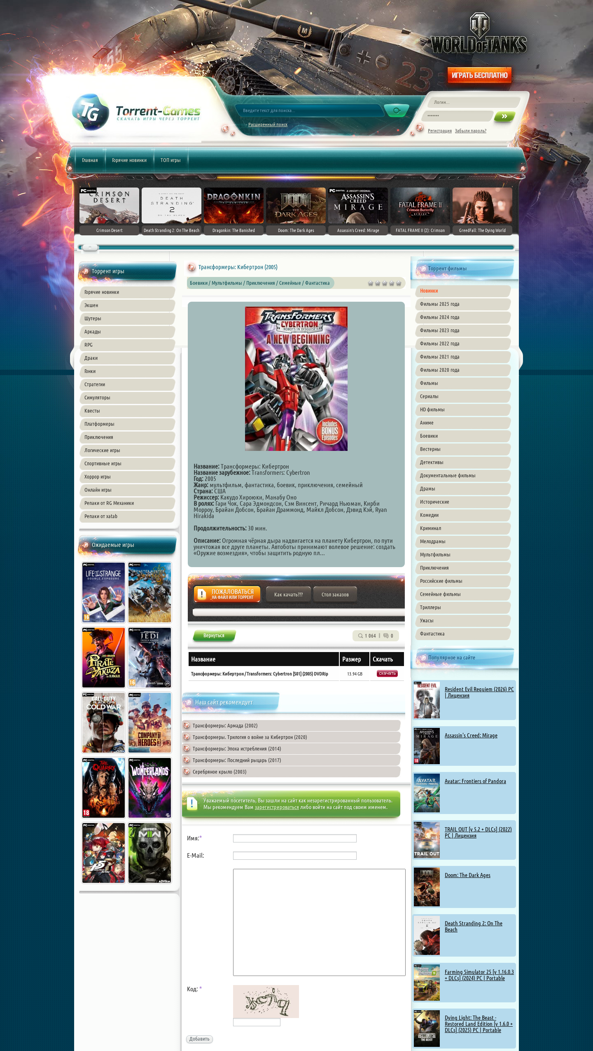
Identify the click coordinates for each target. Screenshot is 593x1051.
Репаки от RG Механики (109, 503)
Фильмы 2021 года (440, 356)
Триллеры (430, 607)
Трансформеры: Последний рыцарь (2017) (237, 760)
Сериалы (429, 396)
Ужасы (427, 620)
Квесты (92, 410)
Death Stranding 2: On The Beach (473, 926)
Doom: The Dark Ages (467, 875)
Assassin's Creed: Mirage (471, 735)
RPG (88, 344)
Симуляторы (97, 397)
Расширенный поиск (267, 124)
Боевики (429, 436)
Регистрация (440, 130)
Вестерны (430, 449)
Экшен (91, 305)
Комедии (429, 515)
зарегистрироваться (277, 807)
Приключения (98, 437)
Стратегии (94, 384)
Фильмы (429, 383)
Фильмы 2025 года (440, 304)
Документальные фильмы (448, 475)
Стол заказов (335, 594)
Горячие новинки (129, 160)
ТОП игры (171, 160)
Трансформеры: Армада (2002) (225, 725)
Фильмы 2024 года (440, 317)
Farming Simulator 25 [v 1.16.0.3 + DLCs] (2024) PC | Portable (479, 975)
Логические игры (102, 450)
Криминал (430, 528)
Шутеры (92, 318)
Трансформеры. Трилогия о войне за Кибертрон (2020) (250, 737)
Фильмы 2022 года (440, 343)
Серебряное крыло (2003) (220, 771)
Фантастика (432, 633)
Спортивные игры (102, 463)
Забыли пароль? (470, 130)
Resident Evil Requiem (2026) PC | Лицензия (479, 692)
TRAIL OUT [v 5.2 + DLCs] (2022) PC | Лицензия (478, 832)
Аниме (427, 422)
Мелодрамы (433, 541)
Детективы (432, 462)
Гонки (90, 371)
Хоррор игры (97, 476)
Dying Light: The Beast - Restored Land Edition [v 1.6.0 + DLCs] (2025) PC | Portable (479, 1023)
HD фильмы (432, 409)
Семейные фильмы (440, 594)
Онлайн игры (98, 490)
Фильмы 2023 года (440, 330)
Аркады (92, 331)
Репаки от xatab (100, 516)
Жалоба (227, 596)
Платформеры (99, 424)
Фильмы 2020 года (440, 370)
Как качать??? (288, 594)
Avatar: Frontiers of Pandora (475, 781)
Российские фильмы (441, 581)
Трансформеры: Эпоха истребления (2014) (237, 748)
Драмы (427, 488)
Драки (91, 358)
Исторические (434, 501)
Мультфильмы (435, 554)
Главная (90, 160)
